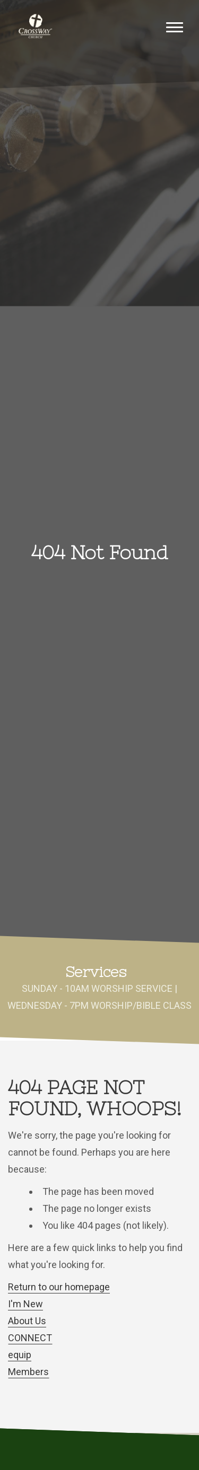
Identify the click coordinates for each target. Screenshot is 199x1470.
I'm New (25, 1303)
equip (19, 1354)
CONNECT (30, 1337)
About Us (27, 1320)
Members (28, 1371)
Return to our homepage (59, 1286)
